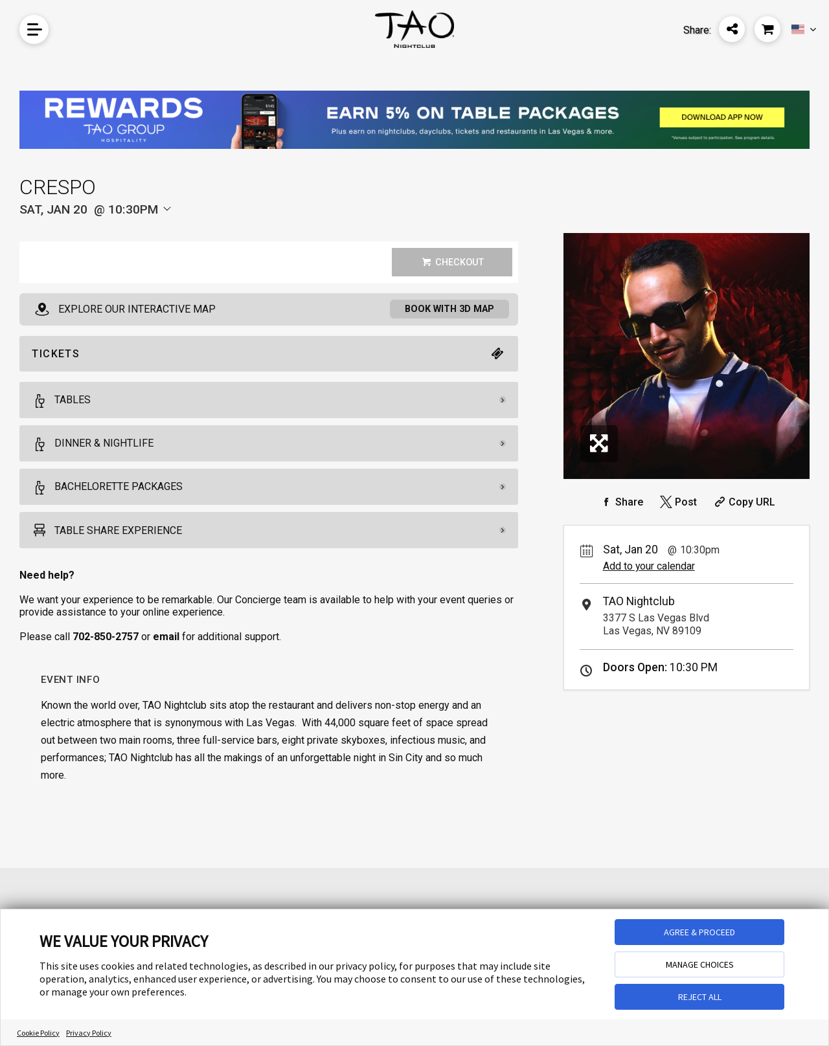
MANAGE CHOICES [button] (700, 964)
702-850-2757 (106, 638)
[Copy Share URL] (743, 502)
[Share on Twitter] (677, 502)
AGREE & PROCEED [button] (699, 932)
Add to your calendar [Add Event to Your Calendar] (649, 566)
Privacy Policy (88, 1033)
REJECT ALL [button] (699, 997)
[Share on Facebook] (620, 502)
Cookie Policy (38, 1033)
